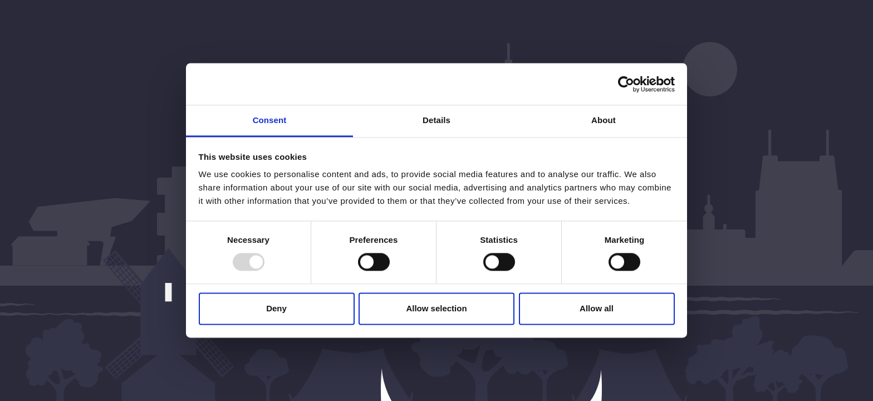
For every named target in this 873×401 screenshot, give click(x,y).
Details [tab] (436, 120)
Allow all (597, 308)
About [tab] (603, 120)
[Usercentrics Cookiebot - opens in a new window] (626, 84)
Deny (276, 308)
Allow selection (436, 308)
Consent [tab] (270, 120)
